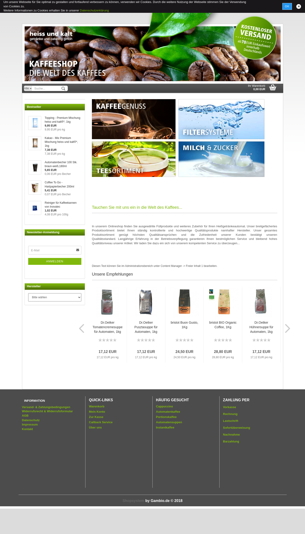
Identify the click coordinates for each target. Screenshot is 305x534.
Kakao (32, 121)
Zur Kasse (96, 442)
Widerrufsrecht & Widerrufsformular (47, 436)
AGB (25, 441)
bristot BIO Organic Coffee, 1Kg (222, 325)
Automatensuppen (169, 447)
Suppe (32, 158)
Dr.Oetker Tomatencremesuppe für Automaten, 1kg (108, 327)
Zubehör (33, 176)
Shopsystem (133, 526)
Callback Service (101, 447)
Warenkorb (96, 432)
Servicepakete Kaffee (42, 103)
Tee (30, 149)
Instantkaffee (165, 453)
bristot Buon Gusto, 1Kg (184, 325)
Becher (33, 167)
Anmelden (54, 361)
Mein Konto (97, 437)
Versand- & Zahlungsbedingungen (46, 432)
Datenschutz (31, 445)
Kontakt (27, 454)
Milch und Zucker (39, 139)
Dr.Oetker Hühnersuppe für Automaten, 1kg (261, 327)
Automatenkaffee (39, 112)
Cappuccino (36, 131)
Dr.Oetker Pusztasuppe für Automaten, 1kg (146, 327)
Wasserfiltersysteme (41, 194)
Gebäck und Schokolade (44, 185)
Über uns (95, 453)
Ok (287, 6)
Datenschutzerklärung (94, 10)
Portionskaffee (166, 442)
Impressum (30, 450)
